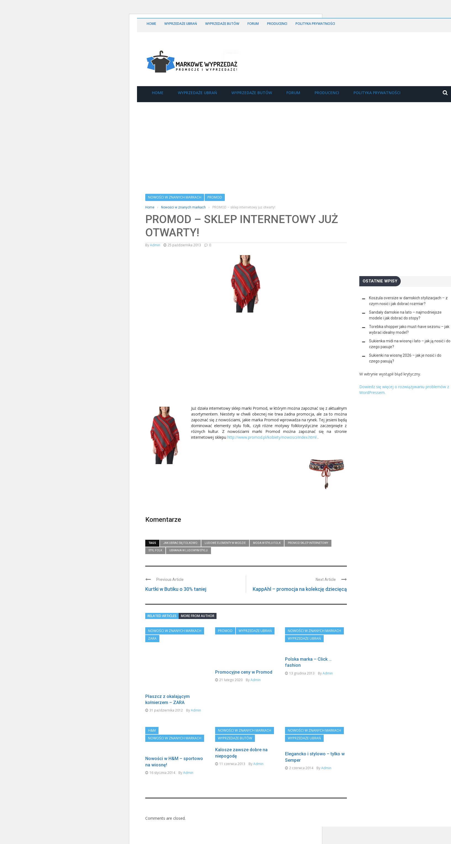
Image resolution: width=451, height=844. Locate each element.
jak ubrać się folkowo (180, 542)
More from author (197, 615)
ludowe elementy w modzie (225, 542)
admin (155, 245)
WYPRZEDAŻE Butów (222, 23)
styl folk (155, 550)
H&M (152, 747)
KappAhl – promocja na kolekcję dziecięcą (300, 589)
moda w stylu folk (267, 542)
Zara (152, 638)
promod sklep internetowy (308, 542)
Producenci (277, 23)
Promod (214, 197)
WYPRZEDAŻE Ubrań (180, 23)
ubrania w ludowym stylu (188, 550)
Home (151, 23)
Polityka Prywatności (315, 23)
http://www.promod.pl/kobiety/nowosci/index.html (272, 437)
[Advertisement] (186, 361)
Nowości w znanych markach (174, 197)
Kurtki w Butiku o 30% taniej (175, 589)
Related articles (161, 615)
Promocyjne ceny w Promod (243, 672)
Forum (253, 23)
